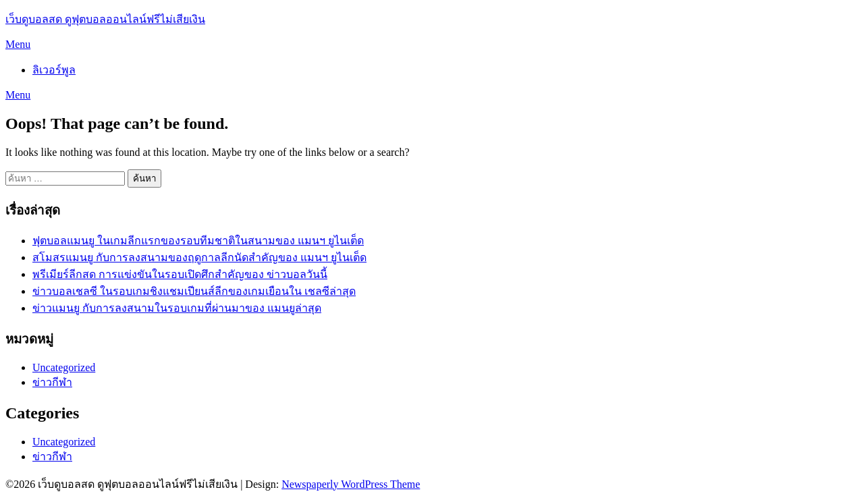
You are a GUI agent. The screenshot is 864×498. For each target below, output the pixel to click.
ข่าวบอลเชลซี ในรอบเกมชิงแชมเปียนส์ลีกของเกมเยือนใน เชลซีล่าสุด (194, 291)
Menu (17, 44)
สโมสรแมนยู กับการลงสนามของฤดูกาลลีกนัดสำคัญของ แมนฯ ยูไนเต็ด (199, 257)
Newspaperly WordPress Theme (350, 484)
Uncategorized (63, 367)
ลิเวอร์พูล (54, 70)
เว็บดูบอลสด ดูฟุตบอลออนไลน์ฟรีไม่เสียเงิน (105, 19)
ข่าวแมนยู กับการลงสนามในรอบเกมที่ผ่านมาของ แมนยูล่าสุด (176, 308)
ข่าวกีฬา (52, 382)
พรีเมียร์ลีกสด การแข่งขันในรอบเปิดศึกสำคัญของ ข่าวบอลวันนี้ (179, 274)
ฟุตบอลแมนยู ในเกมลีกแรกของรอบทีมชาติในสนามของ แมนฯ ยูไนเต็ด (198, 240)
